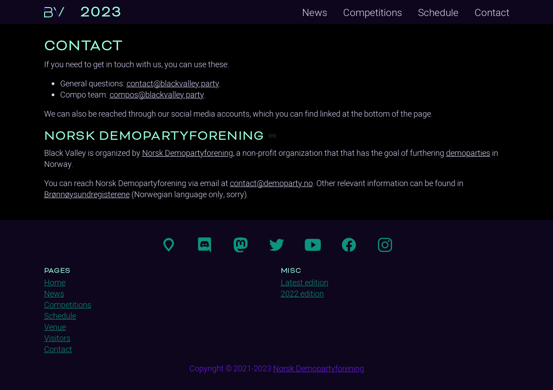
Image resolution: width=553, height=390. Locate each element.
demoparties (468, 152)
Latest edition (304, 282)
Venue (55, 327)
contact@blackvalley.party (173, 83)
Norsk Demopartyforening (187, 152)
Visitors (57, 338)
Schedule (438, 12)
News (314, 12)
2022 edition (302, 293)
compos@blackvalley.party (157, 94)
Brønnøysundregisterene (87, 194)
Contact (492, 12)
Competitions (372, 12)
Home (55, 282)
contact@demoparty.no (271, 183)
